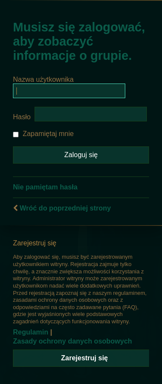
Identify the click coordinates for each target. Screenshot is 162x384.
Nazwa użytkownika (43, 79)
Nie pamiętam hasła (45, 187)
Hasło (22, 117)
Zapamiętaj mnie (43, 133)
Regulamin (30, 332)
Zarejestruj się (84, 358)
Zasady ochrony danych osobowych (72, 341)
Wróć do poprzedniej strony (65, 208)
